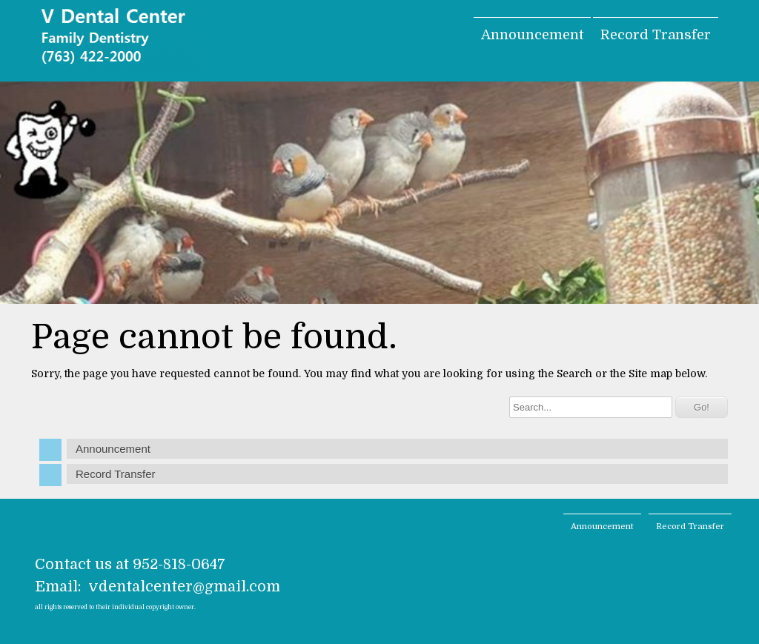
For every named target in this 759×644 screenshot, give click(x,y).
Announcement (532, 34)
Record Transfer (655, 34)
